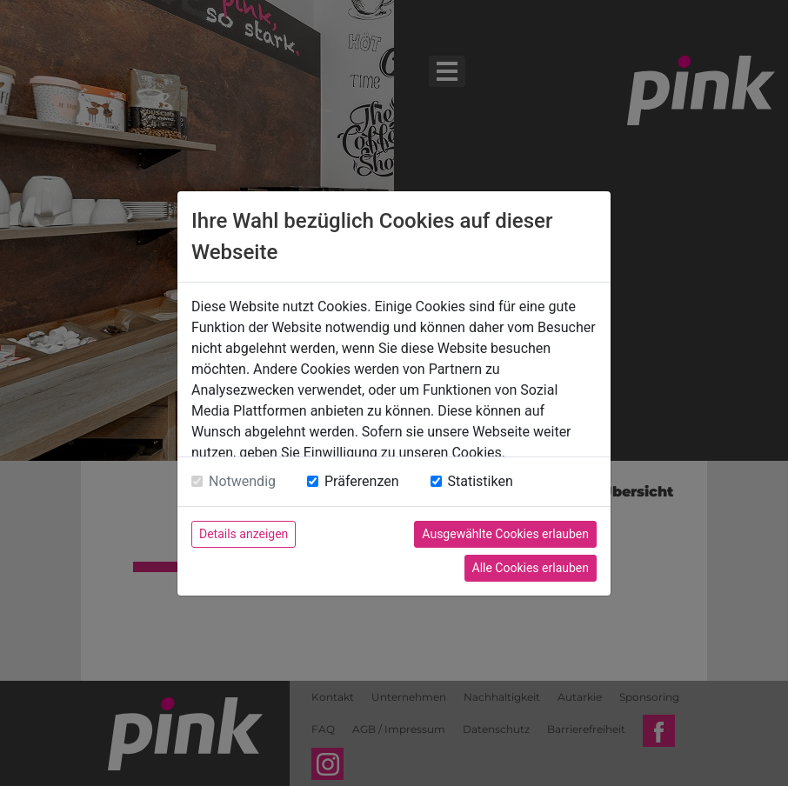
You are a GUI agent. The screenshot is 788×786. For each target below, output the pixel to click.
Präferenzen (361, 481)
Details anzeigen (243, 534)
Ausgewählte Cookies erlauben (505, 534)
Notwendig (242, 481)
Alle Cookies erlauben (530, 568)
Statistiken (480, 481)
